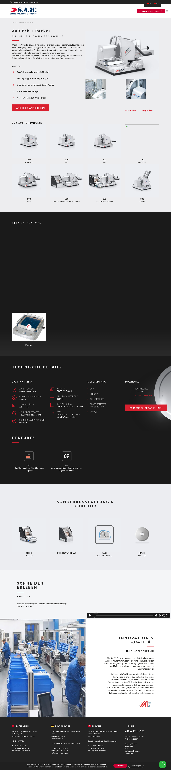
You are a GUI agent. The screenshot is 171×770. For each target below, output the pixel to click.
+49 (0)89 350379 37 (60, 748)
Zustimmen (118, 766)
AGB (126, 749)
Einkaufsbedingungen (132, 751)
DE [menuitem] (150, 3)
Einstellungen (34, 767)
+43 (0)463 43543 (32, 2)
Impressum (129, 746)
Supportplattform (131, 744)
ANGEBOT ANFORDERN (30, 108)
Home (14, 22)
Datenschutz (129, 753)
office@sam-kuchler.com (21, 751)
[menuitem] (148, 3)
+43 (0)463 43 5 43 (96, 746)
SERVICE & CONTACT (147, 11)
